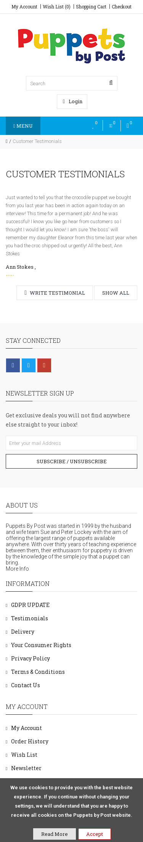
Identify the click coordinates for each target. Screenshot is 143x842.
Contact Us (25, 685)
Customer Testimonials (37, 141)
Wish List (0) (57, 6)
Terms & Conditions (38, 671)
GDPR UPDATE (30, 604)
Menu (23, 125)
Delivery (22, 631)
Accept (94, 834)
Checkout (122, 6)
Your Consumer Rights (41, 645)
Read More (54, 834)
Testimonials (29, 618)
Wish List (24, 754)
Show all (115, 292)
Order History (29, 741)
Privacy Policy (30, 658)
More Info (17, 569)
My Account (24, 6)
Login (72, 101)
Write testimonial (54, 292)
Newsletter (26, 768)
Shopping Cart (91, 6)
